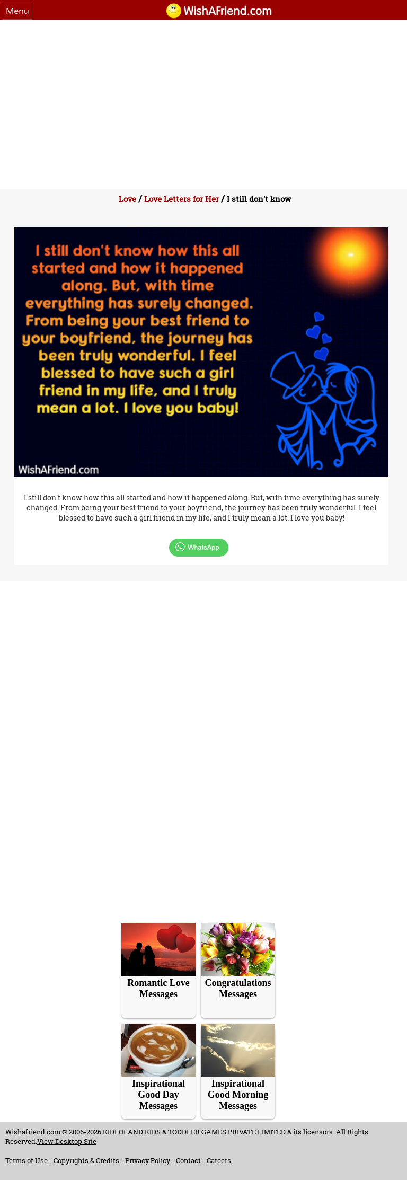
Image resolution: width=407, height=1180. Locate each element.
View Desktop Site (66, 1141)
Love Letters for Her (181, 198)
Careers (219, 1160)
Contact (188, 1160)
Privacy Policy (147, 1160)
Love (127, 198)
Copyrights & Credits (86, 1160)
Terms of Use (26, 1160)
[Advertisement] (203, 99)
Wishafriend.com (32, 1132)
